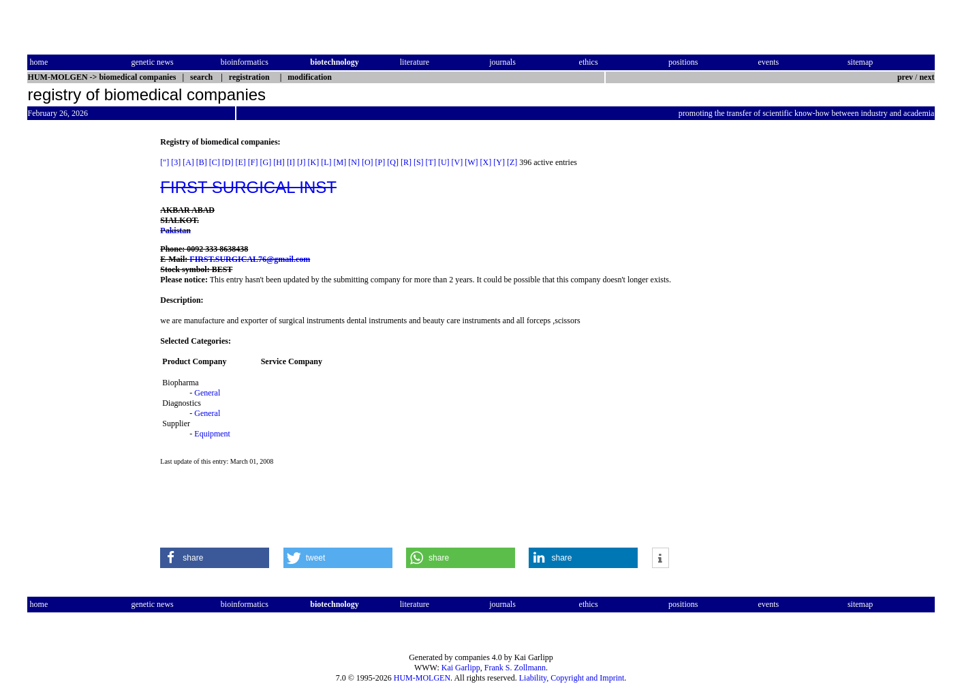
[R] (406, 162)
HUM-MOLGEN (422, 678)
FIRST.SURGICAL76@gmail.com (249, 259)
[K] (314, 162)
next (926, 77)
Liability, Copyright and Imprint (572, 678)
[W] (471, 162)
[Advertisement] (84, 341)
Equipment (212, 433)
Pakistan (175, 230)
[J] (301, 162)
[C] (214, 162)
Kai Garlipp (460, 667)
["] (164, 162)
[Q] (393, 162)
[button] (214, 558)
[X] (486, 162)
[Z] (512, 162)
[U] (444, 162)
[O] (367, 162)
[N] (354, 162)
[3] (176, 162)
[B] (201, 162)
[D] (228, 162)
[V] (457, 162)
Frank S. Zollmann (515, 667)
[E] (241, 162)
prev (905, 77)
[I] (291, 162)
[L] (326, 162)
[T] (431, 162)
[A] (188, 162)
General (207, 393)
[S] (419, 162)
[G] (266, 162)
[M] (340, 162)
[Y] (499, 162)
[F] (253, 162)
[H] (279, 162)
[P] (380, 162)
